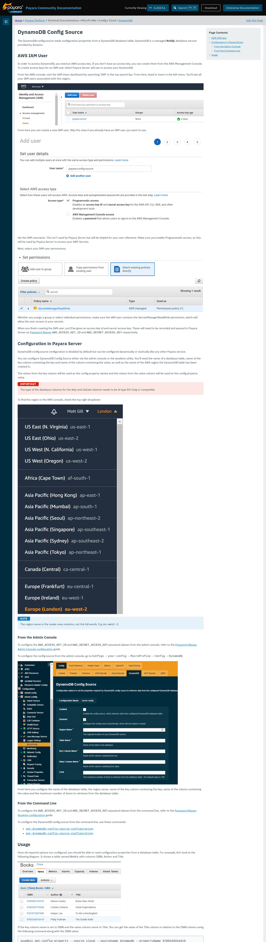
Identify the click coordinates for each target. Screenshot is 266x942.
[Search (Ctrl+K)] (185, 7)
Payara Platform (13, 34)
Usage (214, 54)
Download (211, 7)
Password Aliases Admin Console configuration (103, 614)
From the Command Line (227, 50)
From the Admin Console (227, 46)
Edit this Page (254, 20)
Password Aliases (122, 291)
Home (60, 20)
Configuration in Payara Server (227, 42)
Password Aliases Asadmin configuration (99, 775)
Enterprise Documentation (242, 7)
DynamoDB (168, 20)
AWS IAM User (219, 38)
